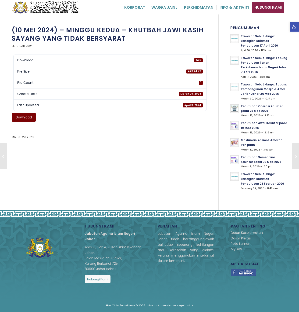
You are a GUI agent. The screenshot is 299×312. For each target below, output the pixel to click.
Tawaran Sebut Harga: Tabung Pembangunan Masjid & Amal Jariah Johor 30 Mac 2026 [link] (264, 89)
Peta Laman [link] (240, 243)
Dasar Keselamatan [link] (247, 232)
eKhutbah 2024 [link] (22, 46)
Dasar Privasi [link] (241, 238)
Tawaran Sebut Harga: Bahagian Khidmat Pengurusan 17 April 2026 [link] (259, 41)
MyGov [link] (236, 249)
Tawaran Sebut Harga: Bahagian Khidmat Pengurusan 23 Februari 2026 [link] (262, 178)
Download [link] (24, 117)
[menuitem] (134, 7)
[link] (294, 27)
